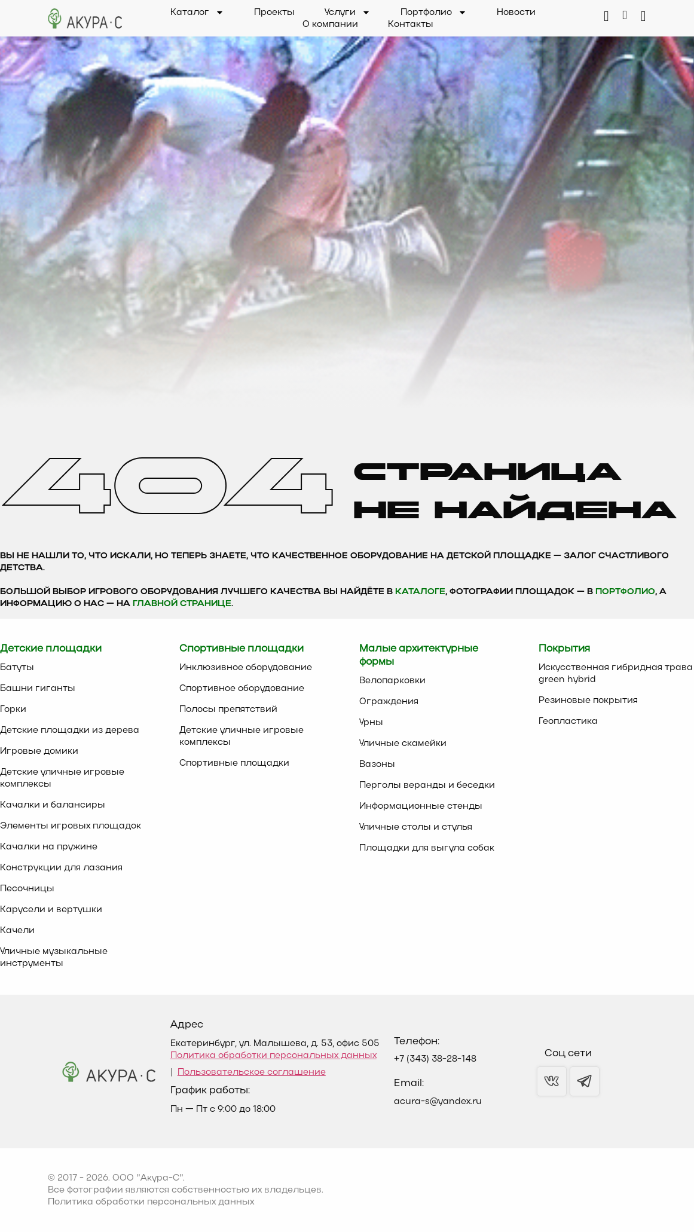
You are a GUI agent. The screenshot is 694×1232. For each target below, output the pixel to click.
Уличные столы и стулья (415, 827)
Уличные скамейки (403, 743)
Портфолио (433, 13)
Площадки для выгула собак (426, 848)
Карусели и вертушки (51, 910)
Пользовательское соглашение (252, 1072)
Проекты (274, 12)
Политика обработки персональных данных (273, 1055)
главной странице (182, 604)
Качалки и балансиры (52, 805)
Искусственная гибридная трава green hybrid (616, 673)
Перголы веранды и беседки (427, 785)
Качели (17, 931)
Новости (516, 12)
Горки (13, 709)
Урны (371, 722)
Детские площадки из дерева (69, 730)
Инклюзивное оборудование (245, 667)
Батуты (17, 667)
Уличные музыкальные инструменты (54, 957)
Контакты (410, 24)
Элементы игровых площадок (70, 826)
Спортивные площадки (234, 763)
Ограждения (388, 702)
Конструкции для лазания (61, 868)
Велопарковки (392, 681)
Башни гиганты (37, 688)
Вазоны (377, 764)
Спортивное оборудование (241, 688)
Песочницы (27, 889)
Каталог (197, 13)
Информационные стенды (420, 806)
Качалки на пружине (48, 847)
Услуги (348, 13)
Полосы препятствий (228, 709)
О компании (330, 24)
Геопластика (568, 721)
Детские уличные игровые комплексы (62, 778)
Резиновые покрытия (588, 700)
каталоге (420, 592)
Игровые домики (39, 751)
